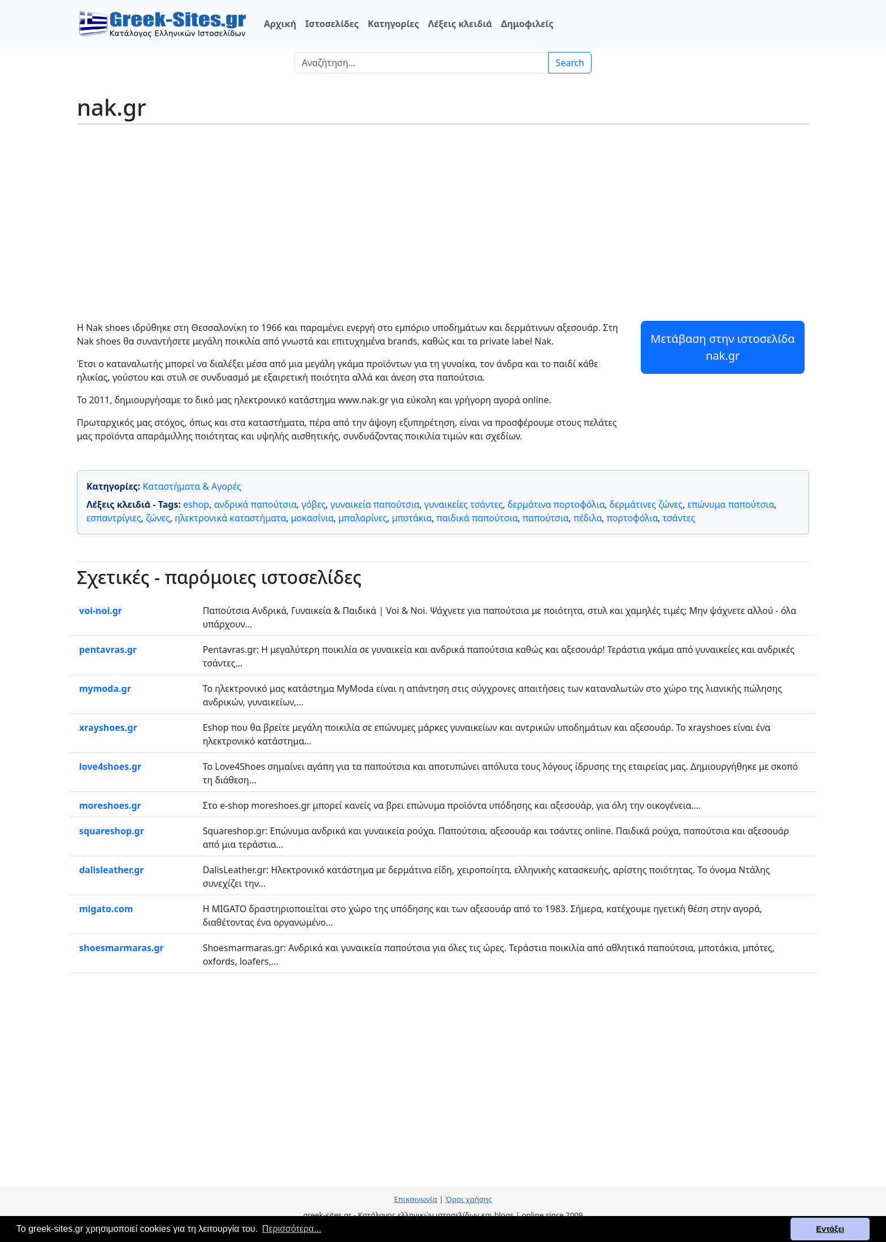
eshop (196, 504)
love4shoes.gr (110, 766)
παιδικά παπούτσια (477, 518)
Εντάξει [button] (830, 1229)
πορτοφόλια (632, 518)
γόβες (314, 504)
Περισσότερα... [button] (292, 1229)
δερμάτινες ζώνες (646, 504)
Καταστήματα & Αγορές (191, 486)
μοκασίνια (312, 518)
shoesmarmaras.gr (121, 948)
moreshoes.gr (110, 805)
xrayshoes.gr (108, 727)
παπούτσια (545, 518)
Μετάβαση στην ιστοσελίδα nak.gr (722, 347)
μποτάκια (411, 518)
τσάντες (678, 518)
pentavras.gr (108, 649)
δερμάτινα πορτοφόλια (556, 504)
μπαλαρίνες (362, 518)
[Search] (421, 62)
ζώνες (158, 518)
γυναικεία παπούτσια (375, 504)
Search (569, 62)
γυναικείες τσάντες (463, 504)
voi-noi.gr (100, 610)
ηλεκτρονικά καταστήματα (230, 518)
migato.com (106, 909)
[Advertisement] (443, 215)
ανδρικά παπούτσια (255, 504)
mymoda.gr (105, 688)
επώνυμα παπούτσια (730, 504)
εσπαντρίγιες (113, 518)
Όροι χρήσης (468, 1199)
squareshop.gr (111, 831)
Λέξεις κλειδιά (460, 24)
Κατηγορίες (393, 24)
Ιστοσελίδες (331, 24)
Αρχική (280, 24)
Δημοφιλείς (527, 24)
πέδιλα (588, 518)
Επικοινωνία (415, 1199)
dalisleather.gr (111, 870)
